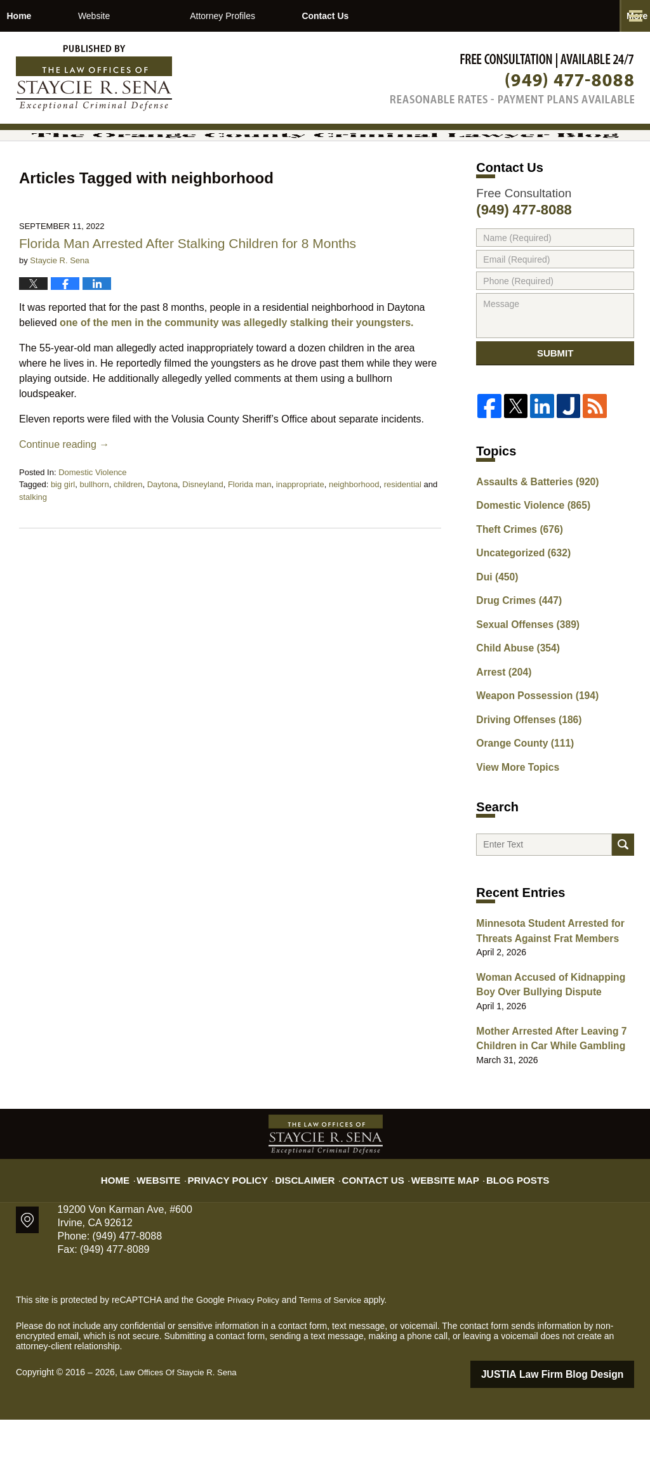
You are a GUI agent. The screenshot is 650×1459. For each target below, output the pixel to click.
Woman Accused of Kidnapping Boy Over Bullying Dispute (552, 1030)
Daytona (162, 535)
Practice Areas (429, 16)
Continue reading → (64, 494)
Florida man (250, 535)
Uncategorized (518, 608)
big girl (63, 535)
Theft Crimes (515, 585)
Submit (555, 408)
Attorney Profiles (288, 16)
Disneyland (202, 535)
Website (159, 16)
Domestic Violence (92, 522)
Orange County (520, 785)
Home (51, 16)
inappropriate (300, 535)
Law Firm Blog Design (573, 1414)
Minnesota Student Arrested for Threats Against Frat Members (542, 979)
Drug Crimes (514, 652)
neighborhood (354, 535)
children (128, 535)
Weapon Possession (530, 741)
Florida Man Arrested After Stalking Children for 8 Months (189, 293)
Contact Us (560, 16)
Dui (495, 630)
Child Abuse (513, 696)
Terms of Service (335, 1340)
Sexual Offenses (522, 674)
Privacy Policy (243, 1212)
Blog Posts (501, 1212)
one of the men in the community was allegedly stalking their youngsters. (236, 372)
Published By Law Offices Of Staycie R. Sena (512, 78)
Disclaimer (310, 1212)
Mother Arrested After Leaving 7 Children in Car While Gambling (543, 1080)
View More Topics (513, 807)
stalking (33, 547)
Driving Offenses (523, 763)
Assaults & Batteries (531, 541)
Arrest (501, 719)
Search (623, 890)
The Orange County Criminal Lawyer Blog (94, 78)
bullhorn (94, 535)
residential (402, 535)
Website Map (436, 1212)
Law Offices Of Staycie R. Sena (182, 1413)
